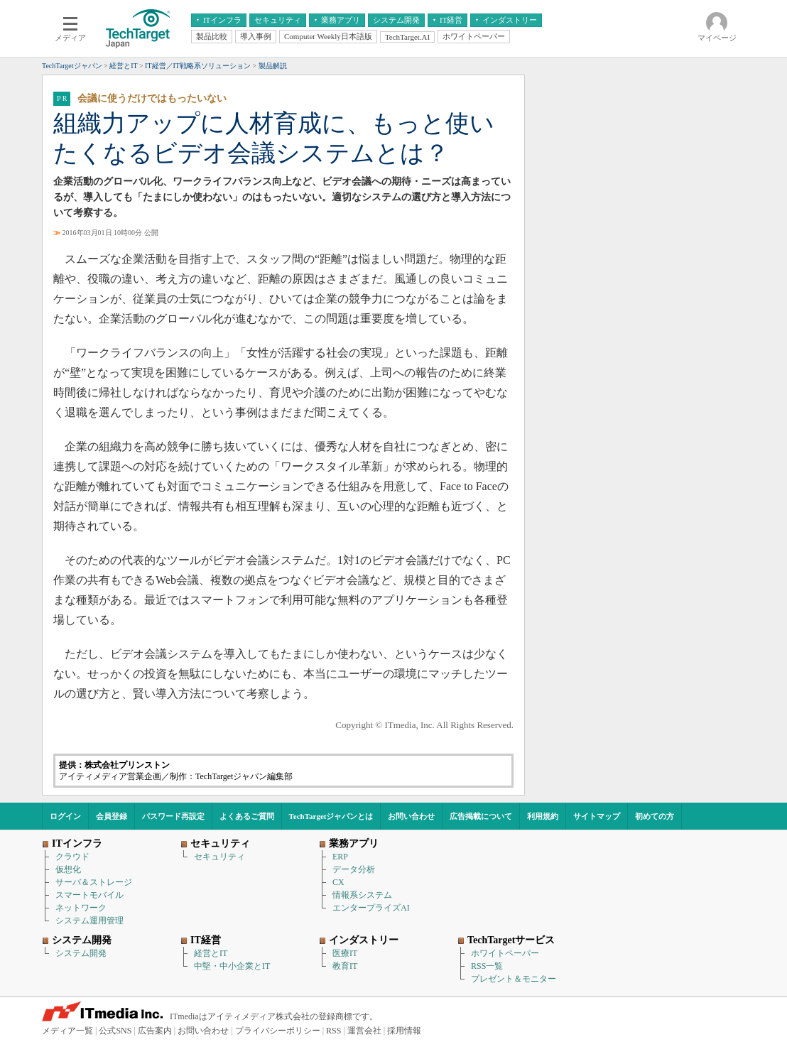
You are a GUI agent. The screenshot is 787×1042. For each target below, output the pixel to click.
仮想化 (68, 869)
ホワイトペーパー (505, 953)
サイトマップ (596, 816)
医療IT (344, 953)
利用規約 (542, 816)
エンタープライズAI (371, 908)
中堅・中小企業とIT (232, 966)
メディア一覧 (67, 1031)
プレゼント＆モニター (513, 979)
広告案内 (155, 1031)
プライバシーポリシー (277, 1031)
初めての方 (654, 816)
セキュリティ (219, 857)
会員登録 (111, 816)
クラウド (72, 857)
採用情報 (404, 1031)
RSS (333, 1031)
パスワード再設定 (173, 816)
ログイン (65, 816)
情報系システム (362, 895)
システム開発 (81, 953)
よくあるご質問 (246, 816)
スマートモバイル (89, 895)
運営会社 (364, 1031)
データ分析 (353, 869)
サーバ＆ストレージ (93, 882)
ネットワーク (81, 908)
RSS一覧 (487, 966)
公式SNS (115, 1031)
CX (338, 882)
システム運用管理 (89, 921)
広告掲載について (481, 816)
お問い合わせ (411, 816)
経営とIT (210, 953)
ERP (340, 857)
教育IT (344, 966)
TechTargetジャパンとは (331, 816)
